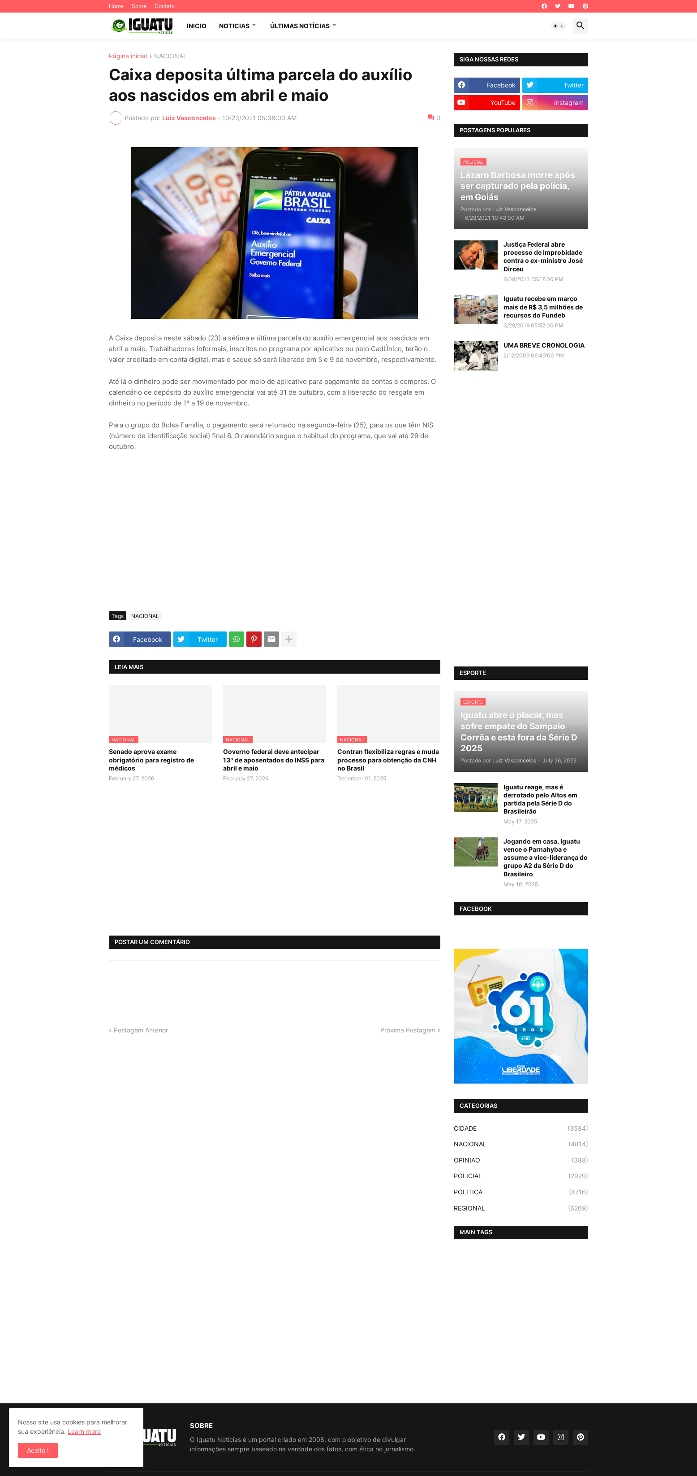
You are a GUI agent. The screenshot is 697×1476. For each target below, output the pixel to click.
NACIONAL (170, 56)
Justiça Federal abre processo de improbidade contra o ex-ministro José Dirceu (543, 256)
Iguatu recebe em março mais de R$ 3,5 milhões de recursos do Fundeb (543, 306)
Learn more (84, 1431)
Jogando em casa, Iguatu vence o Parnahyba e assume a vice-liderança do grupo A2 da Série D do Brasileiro (545, 857)
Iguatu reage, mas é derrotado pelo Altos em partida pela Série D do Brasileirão (540, 799)
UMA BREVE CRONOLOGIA (544, 345)
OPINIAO (521, 1160)
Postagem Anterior (141, 1030)
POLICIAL (521, 1175)
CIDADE (521, 1128)
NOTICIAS (234, 26)
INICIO (197, 26)
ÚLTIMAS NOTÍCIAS (300, 26)
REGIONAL (521, 1208)
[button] (558, 26)
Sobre (139, 6)
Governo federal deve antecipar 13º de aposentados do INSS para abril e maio (273, 759)
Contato (165, 6)
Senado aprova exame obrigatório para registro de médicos (151, 759)
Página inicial (128, 56)
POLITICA (521, 1192)
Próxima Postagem (407, 1030)
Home (116, 6)
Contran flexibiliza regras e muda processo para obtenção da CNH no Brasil (388, 759)
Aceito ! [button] (38, 1450)
